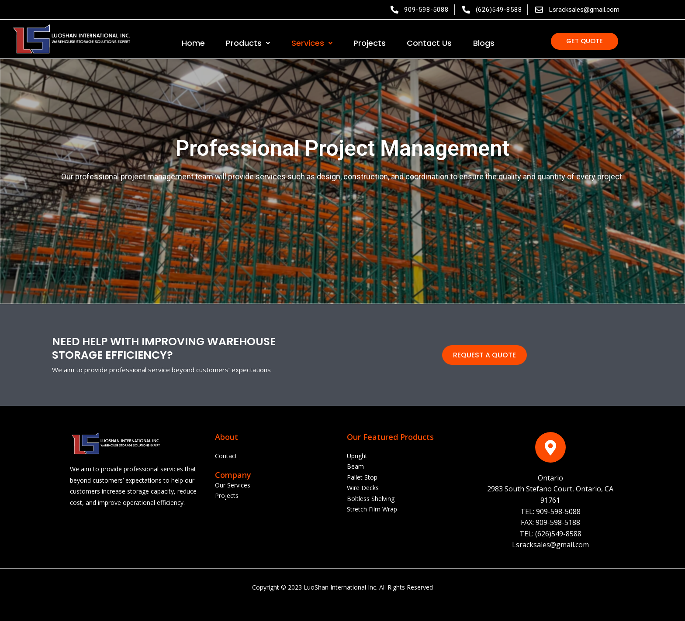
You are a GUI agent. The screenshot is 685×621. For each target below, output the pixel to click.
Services (311, 43)
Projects (369, 43)
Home (193, 43)
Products (248, 43)
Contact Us (429, 43)
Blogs (484, 43)
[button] (584, 43)
